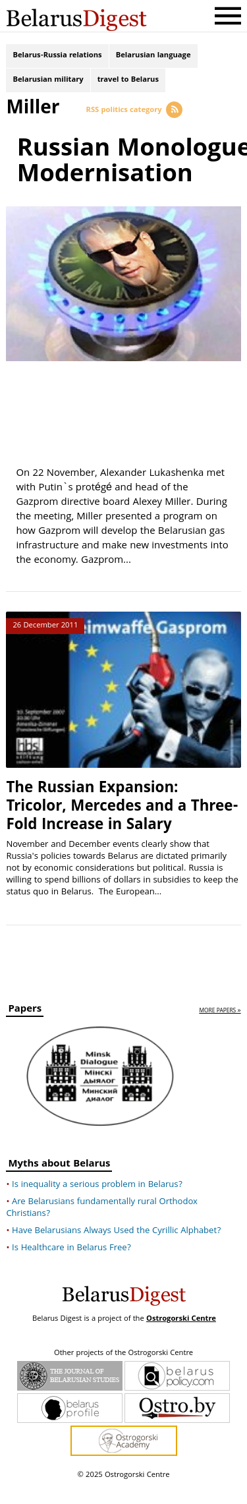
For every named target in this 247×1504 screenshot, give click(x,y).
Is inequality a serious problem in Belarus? (97, 1203)
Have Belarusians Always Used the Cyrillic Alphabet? (116, 1249)
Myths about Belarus (59, 1183)
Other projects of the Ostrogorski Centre (123, 1371)
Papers (24, 1029)
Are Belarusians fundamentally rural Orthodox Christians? (102, 1226)
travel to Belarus (128, 86)
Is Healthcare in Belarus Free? (71, 1266)
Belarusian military (48, 86)
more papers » (219, 1030)
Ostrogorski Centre (181, 1337)
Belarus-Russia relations (57, 57)
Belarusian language (153, 57)
